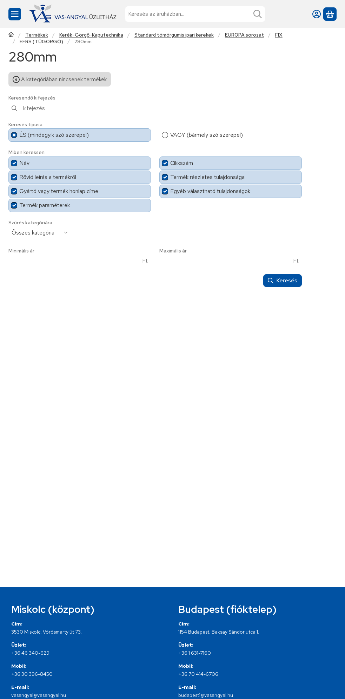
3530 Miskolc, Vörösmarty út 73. (46, 632)
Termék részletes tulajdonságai (208, 177)
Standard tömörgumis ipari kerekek (174, 35)
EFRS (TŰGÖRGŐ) (41, 42)
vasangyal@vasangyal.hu (38, 695)
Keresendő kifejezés (31, 98)
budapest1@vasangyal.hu (205, 695)
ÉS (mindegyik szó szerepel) (54, 135)
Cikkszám (181, 163)
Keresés (282, 280)
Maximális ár (173, 251)
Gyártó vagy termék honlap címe (58, 191)
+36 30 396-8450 (32, 674)
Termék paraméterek (44, 205)
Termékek (36, 35)
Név (24, 163)
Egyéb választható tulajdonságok (210, 191)
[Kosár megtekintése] (330, 14)
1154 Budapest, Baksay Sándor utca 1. (218, 632)
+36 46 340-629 (30, 653)
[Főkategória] (11, 35)
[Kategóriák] (14, 14)
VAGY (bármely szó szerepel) (206, 135)
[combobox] (195, 14)
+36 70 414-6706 (198, 674)
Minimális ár (21, 251)
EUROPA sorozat (244, 35)
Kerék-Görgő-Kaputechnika (91, 35)
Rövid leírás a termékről (47, 177)
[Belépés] (316, 14)
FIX (279, 35)
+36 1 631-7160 (194, 653)
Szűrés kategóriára (30, 223)
